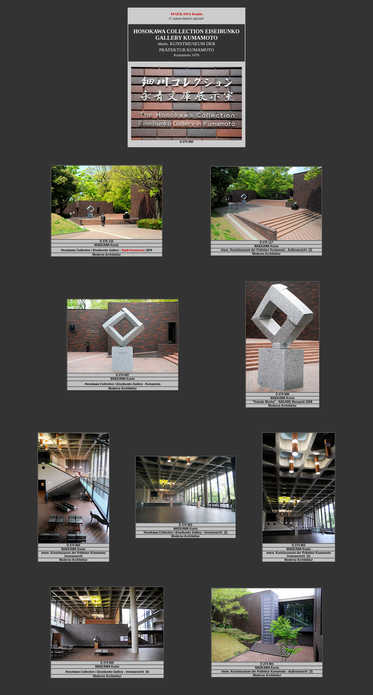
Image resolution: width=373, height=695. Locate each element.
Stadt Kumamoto (133, 250)
